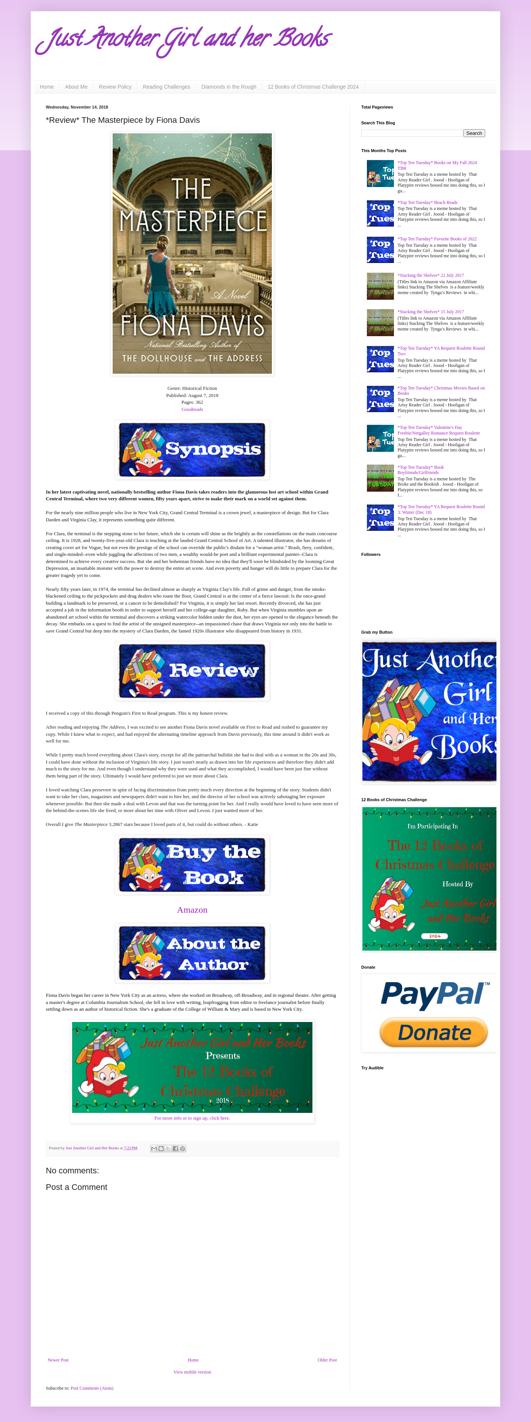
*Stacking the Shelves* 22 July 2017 (431, 275)
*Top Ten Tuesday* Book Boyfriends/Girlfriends (421, 470)
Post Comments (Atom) (92, 1388)
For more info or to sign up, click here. (192, 1118)
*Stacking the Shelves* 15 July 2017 (431, 311)
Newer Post (58, 1360)
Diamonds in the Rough (229, 87)
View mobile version (192, 1372)
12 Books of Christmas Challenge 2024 (313, 87)
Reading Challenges (166, 87)
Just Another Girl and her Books (186, 41)
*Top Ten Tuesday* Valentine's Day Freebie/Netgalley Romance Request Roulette (439, 430)
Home (47, 87)
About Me (76, 87)
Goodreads (192, 409)
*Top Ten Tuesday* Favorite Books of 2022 (437, 239)
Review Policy (115, 87)
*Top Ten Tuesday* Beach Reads (427, 202)
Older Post (327, 1360)
